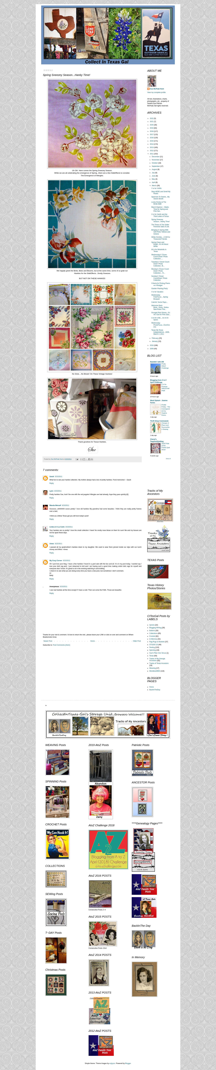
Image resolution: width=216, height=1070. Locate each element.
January (155, 341)
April (154, 182)
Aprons (152, 625)
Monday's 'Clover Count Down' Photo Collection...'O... (160, 271)
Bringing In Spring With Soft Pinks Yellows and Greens (160, 232)
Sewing (152, 647)
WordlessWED (154, 671)
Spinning (152, 650)
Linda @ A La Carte (57, 527)
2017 (152, 134)
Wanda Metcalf (55, 505)
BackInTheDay (154, 690)
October (155, 163)
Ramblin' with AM (157, 362)
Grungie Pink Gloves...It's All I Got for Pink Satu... (161, 313)
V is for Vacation (157, 292)
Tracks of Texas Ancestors (158, 663)
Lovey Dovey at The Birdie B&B (158, 203)
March (154, 185)
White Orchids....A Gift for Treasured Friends (160, 238)
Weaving (152, 668)
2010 (152, 345)
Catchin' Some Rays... (159, 302)
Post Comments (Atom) (61, 645)
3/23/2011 (58, 477)
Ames (51, 544)
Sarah (51, 477)
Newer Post (48, 641)
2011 (152, 154)
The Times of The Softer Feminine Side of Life (160, 226)
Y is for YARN (156, 188)
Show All (168, 458)
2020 (152, 125)
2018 (152, 131)
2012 (152, 151)
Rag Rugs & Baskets (157, 642)
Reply (51, 483)
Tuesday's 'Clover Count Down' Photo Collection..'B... (160, 264)
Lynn (51, 491)
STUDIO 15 (153, 645)
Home (92, 641)
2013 (152, 147)
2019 (152, 128)
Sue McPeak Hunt (157, 89)
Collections (153, 633)
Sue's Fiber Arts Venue (157, 653)
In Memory (153, 639)
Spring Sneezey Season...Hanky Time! (160, 220)
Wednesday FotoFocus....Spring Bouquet (159, 297)
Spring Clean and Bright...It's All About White (159, 244)
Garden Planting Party (159, 289)
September (156, 166)
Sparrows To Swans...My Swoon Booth (160, 198)
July (153, 173)
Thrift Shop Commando (159, 421)
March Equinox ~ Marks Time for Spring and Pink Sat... (160, 209)
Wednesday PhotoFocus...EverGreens (160, 325)
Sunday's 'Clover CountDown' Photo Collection (159, 278)
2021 (152, 122)
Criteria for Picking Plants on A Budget (160, 284)
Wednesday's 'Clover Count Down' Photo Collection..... (159, 257)
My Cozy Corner (55, 561)
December (156, 157)
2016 (152, 138)
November (156, 160)
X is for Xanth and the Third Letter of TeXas (160, 215)
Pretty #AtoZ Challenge (165, 366)
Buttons (152, 631)
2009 (152, 349)
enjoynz (112, 1063)
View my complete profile (156, 92)
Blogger (128, 1063)
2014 (152, 144)
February (155, 338)
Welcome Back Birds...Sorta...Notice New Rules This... (160, 307)
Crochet (152, 636)
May (153, 179)
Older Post (137, 641)
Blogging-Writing (155, 628)
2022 (152, 118)
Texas (151, 656)
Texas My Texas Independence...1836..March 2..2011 (160, 332)
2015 (152, 141)
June (154, 176)
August (154, 169)
